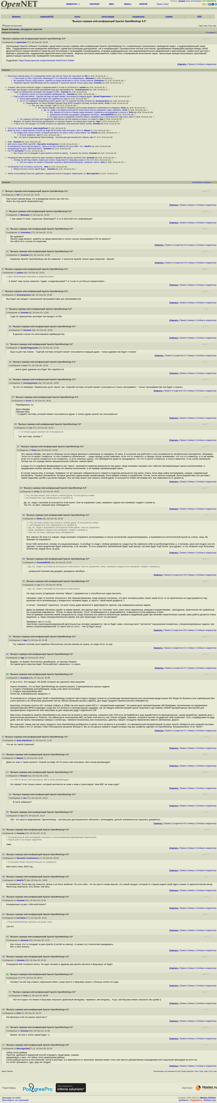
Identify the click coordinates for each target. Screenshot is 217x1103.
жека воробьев (40, 128)
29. (21, 488)
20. (8, 812)
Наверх (191, 205)
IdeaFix (87, 146)
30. (24, 515)
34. (24, 559)
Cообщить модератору (206, 64)
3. (3, 191)
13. (8, 251)
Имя (46, 167)
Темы (196, 1071)
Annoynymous (82, 89)
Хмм (10, 142)
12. (8, 344)
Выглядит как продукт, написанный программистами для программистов (41, 89)
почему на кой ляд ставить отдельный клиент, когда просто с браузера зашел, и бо (51, 160)
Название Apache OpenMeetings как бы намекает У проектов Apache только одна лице (53, 83)
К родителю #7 (179, 355)
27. (18, 446)
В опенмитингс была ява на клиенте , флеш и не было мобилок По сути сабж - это (45, 146)
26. (10, 326)
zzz (38, 135)
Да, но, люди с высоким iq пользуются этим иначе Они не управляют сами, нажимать (82, 110)
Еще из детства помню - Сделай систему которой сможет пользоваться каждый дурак (53, 96)
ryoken (82, 87)
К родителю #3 (179, 245)
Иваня (87, 130)
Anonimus (99, 80)
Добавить (184, 1100)
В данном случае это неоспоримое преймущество (43, 94)
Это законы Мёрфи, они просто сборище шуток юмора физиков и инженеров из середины (79, 108)
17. (8, 772)
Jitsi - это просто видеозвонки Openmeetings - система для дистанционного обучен (51, 137)
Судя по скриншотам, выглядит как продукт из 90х (37, 92)
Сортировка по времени (201, 182)
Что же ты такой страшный (20, 128)
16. (10, 362)
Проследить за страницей (15, 1100)
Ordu (123, 108)
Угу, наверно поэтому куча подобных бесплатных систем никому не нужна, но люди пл (59, 119)
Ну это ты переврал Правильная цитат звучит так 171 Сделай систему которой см (57, 101)
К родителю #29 (179, 575)
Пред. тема (204, 1071)
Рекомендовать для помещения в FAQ (166, 1071)
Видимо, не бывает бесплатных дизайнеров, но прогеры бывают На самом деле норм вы (54, 121)
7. (3, 291)
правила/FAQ (46, 16)
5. (7, 211)
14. (4, 754)
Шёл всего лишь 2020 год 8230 (22, 144)
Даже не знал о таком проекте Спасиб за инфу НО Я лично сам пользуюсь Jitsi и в (45, 130)
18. (10, 379)
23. (13, 397)
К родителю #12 (179, 391)
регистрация (196, 1)
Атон (107, 103)
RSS (199, 16)
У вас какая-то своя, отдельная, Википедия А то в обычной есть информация (49, 78)
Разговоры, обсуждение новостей (25, 29)
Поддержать (196, 1100)
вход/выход (138, 16)
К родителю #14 (179, 823)
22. (10, 636)
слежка (168, 16)
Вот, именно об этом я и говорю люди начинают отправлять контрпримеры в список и (89, 112)
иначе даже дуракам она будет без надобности (41, 99)
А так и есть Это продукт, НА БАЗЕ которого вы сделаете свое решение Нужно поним (53, 123)
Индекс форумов (187, 1071)
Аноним (97, 83)
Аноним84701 (107, 114)
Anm (102, 162)
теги (166, 4)
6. (3, 269)
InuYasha (19, 151)
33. (4, 956)
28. (4, 876)
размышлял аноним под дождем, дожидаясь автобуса (75, 114)
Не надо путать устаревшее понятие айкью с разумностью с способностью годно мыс (89, 117)
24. (8, 654)
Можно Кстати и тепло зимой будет (30, 169)
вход (188, 1)
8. (7, 309)
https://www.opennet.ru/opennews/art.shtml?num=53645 (46, 60)
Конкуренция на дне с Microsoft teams (25, 148)
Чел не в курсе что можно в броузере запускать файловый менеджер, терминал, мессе (59, 162)
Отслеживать (210, 32)
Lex (65, 99)
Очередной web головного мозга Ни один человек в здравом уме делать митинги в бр (47, 157)
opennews (21, 42)
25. (16, 424)
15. (4, 829)
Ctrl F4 (11, 151)
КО (86, 76)
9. (3, 737)
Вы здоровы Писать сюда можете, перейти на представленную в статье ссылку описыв (53, 80)
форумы (16, 16)
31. (4, 897)
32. (4, 914)
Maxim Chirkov (208, 1097)
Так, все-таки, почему (42, 105)
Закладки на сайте (11, 1097)
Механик (90, 78)
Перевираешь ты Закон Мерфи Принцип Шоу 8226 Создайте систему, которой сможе (65, 103)
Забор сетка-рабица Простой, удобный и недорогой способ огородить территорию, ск (47, 173)
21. (4, 854)
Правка (191, 64)
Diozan (94, 133)
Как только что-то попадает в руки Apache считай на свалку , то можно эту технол (51, 153)
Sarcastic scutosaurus (47, 144)
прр (101, 119)
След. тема (213, 1071)
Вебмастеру (210, 1100)
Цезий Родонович (102, 96)
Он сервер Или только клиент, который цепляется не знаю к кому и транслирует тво (52, 133)
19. (10, 794)
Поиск (159, 4)
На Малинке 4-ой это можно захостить (25, 167)
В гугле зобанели (28, 135)
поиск (77, 16)
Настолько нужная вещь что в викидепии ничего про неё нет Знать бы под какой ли (46, 76)
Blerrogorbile (93, 173)
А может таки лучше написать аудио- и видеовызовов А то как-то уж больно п (43, 87)
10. (8, 229)
